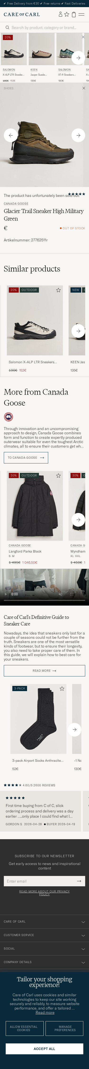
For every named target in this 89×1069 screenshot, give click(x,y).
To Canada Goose (26, 457)
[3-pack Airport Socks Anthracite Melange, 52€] (38, 727)
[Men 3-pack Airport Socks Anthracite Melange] (38, 719)
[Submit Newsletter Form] (79, 881)
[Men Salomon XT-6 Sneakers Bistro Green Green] (69, 49)
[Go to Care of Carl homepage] (22, 14)
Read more (42, 670)
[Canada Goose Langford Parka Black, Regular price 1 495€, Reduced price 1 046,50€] (35, 518)
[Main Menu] (81, 14)
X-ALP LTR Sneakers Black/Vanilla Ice (13, 75)
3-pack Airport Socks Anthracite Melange (36, 760)
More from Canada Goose (36, 397)
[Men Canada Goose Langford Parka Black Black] (35, 506)
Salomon (9, 69)
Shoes (9, 88)
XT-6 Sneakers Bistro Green (66, 75)
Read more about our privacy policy (44, 893)
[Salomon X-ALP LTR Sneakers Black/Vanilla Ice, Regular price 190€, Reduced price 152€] (14, 58)
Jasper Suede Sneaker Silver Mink (41, 75)
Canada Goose (16, 203)
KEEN (34, 69)
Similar (32, 269)
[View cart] (73, 14)
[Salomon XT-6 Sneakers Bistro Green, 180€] (69, 58)
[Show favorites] (66, 14)
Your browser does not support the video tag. (44, 587)
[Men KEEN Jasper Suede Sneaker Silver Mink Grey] (42, 49)
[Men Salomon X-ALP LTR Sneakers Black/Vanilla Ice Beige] (14, 49)
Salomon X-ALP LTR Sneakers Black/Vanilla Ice (31, 362)
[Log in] (60, 14)
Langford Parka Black (25, 551)
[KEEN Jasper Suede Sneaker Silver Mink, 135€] (42, 58)
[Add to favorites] (57, 291)
